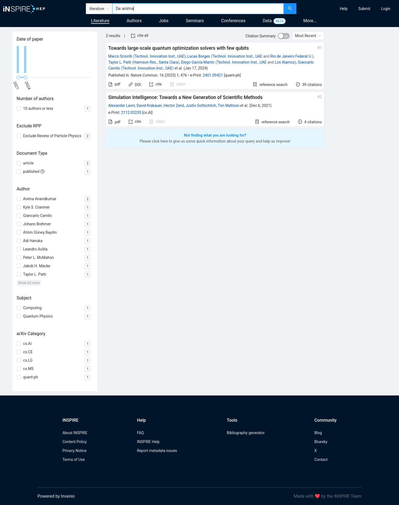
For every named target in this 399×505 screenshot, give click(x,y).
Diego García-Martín (197, 62)
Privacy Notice (74, 450)
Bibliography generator (246, 433)
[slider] (18, 77)
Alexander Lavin (121, 105)
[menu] (348, 8)
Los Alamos (285, 62)
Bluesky (320, 442)
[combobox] (197, 8)
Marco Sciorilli (120, 56)
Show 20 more (29, 283)
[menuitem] (344, 8)
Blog (318, 433)
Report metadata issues (157, 450)
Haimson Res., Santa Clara (156, 62)
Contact (320, 459)
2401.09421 (213, 75)
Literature (100, 20)
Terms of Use (73, 459)
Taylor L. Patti (119, 62)
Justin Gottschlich (201, 105)
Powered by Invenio (56, 496)
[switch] (284, 36)
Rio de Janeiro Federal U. (291, 56)
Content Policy (74, 442)
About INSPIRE (74, 433)
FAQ (140, 433)
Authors (134, 20)
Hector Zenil (174, 105)
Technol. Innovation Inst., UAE (159, 56)
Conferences (233, 20)
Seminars (195, 20)
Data (267, 20)
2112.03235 (131, 112)
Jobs (163, 20)
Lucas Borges (198, 56)
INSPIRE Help (148, 442)
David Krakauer (149, 105)
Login (385, 8)
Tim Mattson (228, 105)
